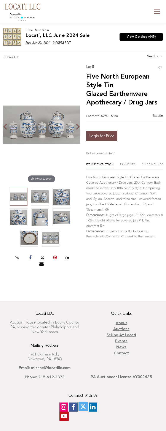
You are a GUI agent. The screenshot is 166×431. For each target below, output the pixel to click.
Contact (121, 353)
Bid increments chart (100, 153)
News (121, 347)
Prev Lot (11, 57)
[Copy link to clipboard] (17, 257)
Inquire (158, 115)
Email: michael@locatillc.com (45, 368)
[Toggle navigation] (157, 11)
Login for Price (101, 136)
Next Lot (154, 56)
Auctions (121, 329)
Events (121, 341)
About (121, 323)
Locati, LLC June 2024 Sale (58, 35)
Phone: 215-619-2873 (45, 377)
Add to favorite (160, 68)
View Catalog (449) (141, 36)
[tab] (100, 166)
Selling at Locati (121, 335)
